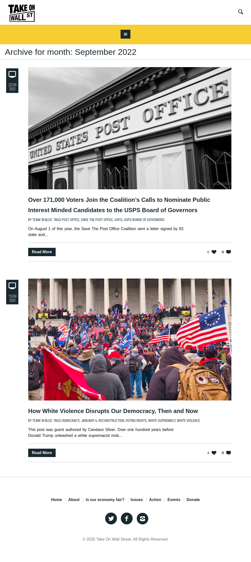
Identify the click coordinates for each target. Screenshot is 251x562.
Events (173, 500)
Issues (137, 500)
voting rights (136, 421)
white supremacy (162, 421)
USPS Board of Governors (144, 220)
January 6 (89, 421)
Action (155, 500)
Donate (193, 500)
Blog (48, 220)
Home (56, 500)
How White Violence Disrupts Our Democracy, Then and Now (113, 411)
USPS (118, 220)
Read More (42, 252)
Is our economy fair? (105, 500)
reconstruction (111, 421)
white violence (188, 421)
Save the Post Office (97, 220)
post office (70, 220)
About (73, 500)
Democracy (70, 421)
